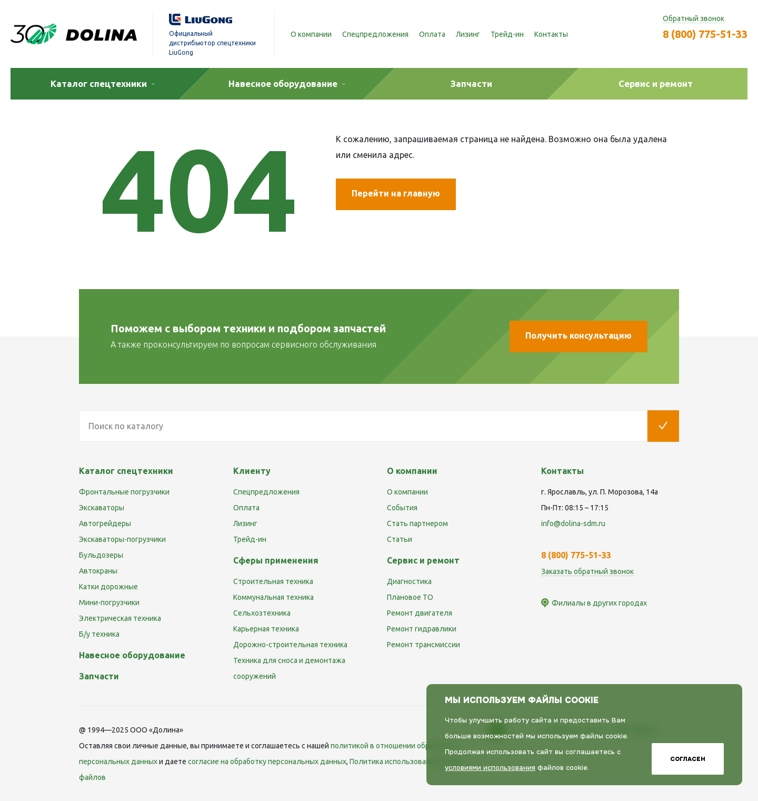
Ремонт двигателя (419, 613)
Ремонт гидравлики (421, 629)
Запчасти (99, 676)
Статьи (399, 539)
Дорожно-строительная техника (290, 644)
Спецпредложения (375, 34)
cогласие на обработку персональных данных (267, 761)
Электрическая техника (120, 618)
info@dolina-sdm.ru (573, 523)
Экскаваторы (101, 507)
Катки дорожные (108, 586)
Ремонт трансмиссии (423, 644)
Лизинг (468, 34)
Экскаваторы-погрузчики (122, 539)
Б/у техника (99, 634)
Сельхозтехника (262, 613)
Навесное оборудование (132, 655)
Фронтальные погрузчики (124, 492)
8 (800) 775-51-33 (705, 34)
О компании (311, 34)
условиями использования (490, 767)
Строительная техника (273, 581)
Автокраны (98, 571)
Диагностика (409, 581)
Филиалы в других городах (599, 603)
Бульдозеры (101, 555)
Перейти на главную (396, 193)
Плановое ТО (410, 597)
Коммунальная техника (273, 597)
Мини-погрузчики (109, 602)
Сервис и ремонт (423, 560)
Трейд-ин (507, 34)
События (402, 507)
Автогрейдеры (105, 523)
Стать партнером (417, 523)
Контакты (551, 34)
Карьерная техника (266, 629)
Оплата (432, 34)
